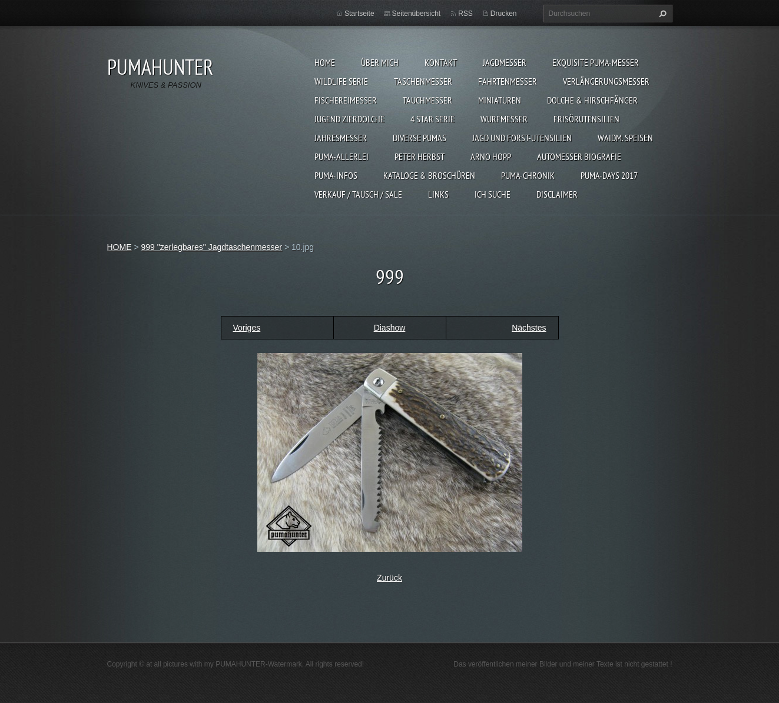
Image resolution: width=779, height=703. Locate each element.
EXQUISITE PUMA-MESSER (595, 62)
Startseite (359, 13)
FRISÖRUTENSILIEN (586, 119)
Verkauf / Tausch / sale (358, 194)
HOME (324, 62)
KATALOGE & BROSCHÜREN (429, 175)
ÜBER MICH (380, 62)
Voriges (247, 327)
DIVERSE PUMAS (419, 138)
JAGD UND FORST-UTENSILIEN (522, 138)
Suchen (661, 13)
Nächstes (529, 327)
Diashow (390, 327)
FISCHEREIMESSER (345, 100)
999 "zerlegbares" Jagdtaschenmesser (211, 247)
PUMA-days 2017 (609, 175)
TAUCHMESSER (427, 100)
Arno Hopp (490, 156)
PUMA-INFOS (335, 175)
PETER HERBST (420, 156)
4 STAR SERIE (432, 119)
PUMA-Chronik (528, 175)
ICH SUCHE (493, 194)
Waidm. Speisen (625, 138)
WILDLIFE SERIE (341, 81)
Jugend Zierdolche (349, 119)
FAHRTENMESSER (507, 81)
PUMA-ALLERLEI (341, 156)
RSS (465, 13)
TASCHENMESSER (423, 81)
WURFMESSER (504, 119)
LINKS (438, 194)
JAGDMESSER (504, 62)
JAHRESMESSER (340, 138)
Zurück (389, 577)
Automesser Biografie (579, 156)
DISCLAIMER (557, 194)
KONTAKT (441, 62)
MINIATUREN (499, 100)
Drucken (503, 13)
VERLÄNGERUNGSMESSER (606, 81)
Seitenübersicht (416, 13)
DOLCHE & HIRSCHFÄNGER (592, 100)
